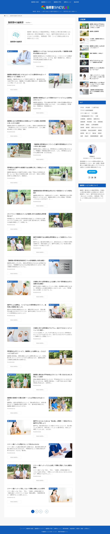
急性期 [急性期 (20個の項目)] (82, 127)
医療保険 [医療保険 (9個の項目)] (100, 121)
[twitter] (92, 177)
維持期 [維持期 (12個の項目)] (82, 133)
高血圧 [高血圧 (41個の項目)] (86, 136)
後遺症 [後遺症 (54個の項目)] (87, 124)
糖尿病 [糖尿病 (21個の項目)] (100, 130)
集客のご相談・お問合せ (82, 528)
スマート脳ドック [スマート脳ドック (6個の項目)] (85, 113)
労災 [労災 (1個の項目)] (95, 121)
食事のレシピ (57, 528)
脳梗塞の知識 (29, 528)
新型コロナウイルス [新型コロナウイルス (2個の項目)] (96, 127)
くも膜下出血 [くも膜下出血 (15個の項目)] (95, 107)
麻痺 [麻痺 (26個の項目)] (101, 136)
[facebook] (89, 177)
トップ (23, 528)
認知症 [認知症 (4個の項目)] (99, 133)
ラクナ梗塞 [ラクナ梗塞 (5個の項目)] (94, 113)
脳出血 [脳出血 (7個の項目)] (94, 133)
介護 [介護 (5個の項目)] (97, 116)
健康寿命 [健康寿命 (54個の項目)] (89, 119)
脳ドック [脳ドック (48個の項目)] (88, 133)
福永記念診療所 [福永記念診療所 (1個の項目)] (92, 130)
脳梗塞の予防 (49, 528)
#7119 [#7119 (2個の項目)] (82, 107)
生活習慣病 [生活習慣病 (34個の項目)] (83, 130)
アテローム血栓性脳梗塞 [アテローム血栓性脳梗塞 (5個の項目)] (87, 110)
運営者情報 (92, 171)
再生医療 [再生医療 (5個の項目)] (89, 121)
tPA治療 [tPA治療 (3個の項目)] (88, 107)
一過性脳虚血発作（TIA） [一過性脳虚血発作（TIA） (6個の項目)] (87, 116)
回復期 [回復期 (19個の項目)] (82, 124)
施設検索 (72, 528)
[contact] (95, 177)
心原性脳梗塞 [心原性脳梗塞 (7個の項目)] (94, 124)
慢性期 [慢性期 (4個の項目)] (87, 127)
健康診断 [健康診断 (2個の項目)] (83, 121)
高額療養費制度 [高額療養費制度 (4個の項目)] (94, 136)
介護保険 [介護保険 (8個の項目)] (83, 119)
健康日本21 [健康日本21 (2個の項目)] (96, 119)
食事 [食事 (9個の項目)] (82, 136)
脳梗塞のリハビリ (39, 528)
